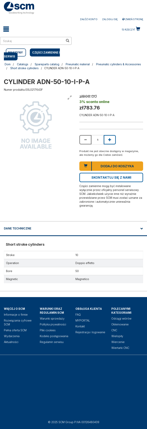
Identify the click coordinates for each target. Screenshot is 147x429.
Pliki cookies (48, 330)
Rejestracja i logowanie (90, 332)
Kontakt (80, 326)
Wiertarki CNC (120, 347)
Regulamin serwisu (52, 342)
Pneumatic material (78, 64)
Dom (8, 64)
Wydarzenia (11, 336)
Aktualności (11, 342)
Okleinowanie (120, 324)
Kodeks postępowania (54, 336)
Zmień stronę (132, 19)
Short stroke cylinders (24, 68)
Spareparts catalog (47, 64)
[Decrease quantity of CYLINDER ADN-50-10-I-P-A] (85, 139)
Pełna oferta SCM (15, 330)
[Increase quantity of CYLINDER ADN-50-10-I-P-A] (110, 139)
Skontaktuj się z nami (111, 177)
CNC (114, 330)
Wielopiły (117, 336)
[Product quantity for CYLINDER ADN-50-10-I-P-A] (97, 139)
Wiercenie (118, 342)
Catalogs (22, 64)
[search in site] (32, 41)
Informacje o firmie (16, 314)
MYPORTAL (82, 320)
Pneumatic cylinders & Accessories (118, 64)
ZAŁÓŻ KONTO (88, 19)
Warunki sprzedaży (52, 318)
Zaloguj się (110, 19)
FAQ (78, 314)
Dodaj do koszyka (117, 166)
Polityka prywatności (53, 324)
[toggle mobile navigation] (6, 29)
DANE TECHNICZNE (17, 228)
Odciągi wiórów (121, 318)
